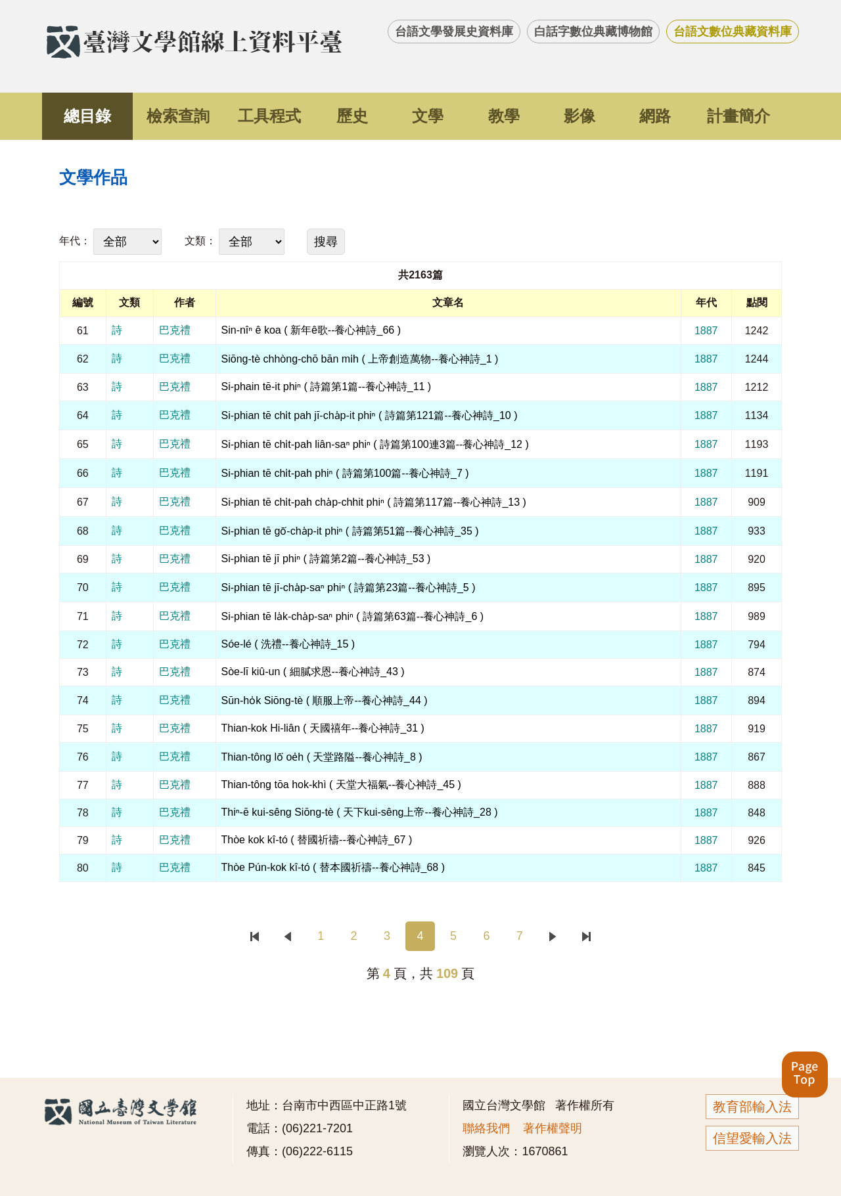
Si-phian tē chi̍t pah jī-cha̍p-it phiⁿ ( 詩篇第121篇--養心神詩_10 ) (369, 415)
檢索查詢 (178, 116)
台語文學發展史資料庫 (454, 31)
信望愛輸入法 (752, 1138)
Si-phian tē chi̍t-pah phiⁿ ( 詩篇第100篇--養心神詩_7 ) (345, 473)
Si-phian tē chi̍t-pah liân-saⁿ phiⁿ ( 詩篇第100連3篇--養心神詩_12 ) (375, 444)
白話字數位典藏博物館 (593, 31)
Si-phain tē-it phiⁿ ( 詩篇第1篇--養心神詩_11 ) (326, 386)
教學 (504, 116)
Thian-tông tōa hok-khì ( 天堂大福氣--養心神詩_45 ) (341, 784)
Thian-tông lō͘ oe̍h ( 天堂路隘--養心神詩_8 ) (321, 757)
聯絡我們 (486, 1128)
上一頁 (287, 936)
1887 (706, 330)
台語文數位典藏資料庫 (732, 31)
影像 (579, 116)
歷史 (352, 116)
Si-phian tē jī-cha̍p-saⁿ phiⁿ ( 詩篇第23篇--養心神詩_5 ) (348, 587)
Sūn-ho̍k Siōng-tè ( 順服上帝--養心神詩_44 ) (324, 700)
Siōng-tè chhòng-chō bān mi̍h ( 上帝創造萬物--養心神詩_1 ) (360, 359)
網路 (655, 116)
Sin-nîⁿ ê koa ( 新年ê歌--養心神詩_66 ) (311, 330)
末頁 (586, 936)
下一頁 (553, 936)
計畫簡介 (738, 116)
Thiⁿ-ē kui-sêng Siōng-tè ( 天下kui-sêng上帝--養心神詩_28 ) (359, 812)
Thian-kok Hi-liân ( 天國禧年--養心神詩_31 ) (322, 728)
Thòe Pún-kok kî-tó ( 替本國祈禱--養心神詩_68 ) (333, 867)
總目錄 (87, 116)
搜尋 (326, 241)
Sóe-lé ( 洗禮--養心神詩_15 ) (288, 644)
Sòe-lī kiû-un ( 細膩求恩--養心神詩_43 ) (313, 671)
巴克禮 (175, 330)
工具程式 (269, 116)
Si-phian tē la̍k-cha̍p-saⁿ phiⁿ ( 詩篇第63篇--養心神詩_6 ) (352, 616)
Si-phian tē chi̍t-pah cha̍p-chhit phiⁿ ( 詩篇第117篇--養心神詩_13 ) (373, 502)
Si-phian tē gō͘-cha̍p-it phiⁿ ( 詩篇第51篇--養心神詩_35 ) (350, 531)
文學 (427, 116)
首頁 (254, 936)
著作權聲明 (552, 1128)
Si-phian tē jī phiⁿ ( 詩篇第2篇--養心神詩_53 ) (326, 558)
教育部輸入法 (752, 1106)
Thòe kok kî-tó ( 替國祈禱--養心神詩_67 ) (317, 839)
